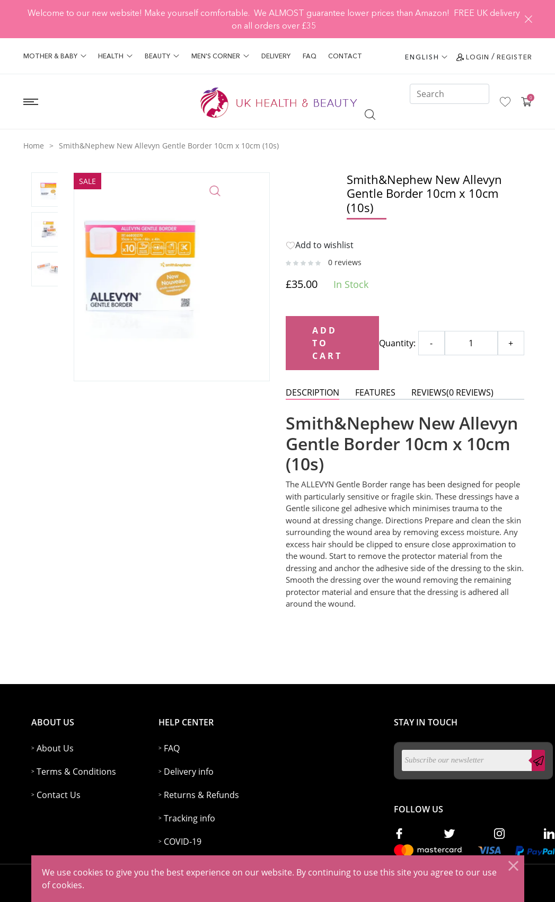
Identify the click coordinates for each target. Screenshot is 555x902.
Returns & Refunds (201, 795)
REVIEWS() (452, 392)
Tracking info (189, 818)
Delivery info (189, 771)
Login (477, 57)
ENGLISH (422, 57)
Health (115, 56)
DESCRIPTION (312, 392)
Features (375, 392)
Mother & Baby (54, 56)
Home (33, 146)
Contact (345, 56)
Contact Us (59, 795)
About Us (55, 748)
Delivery (275, 56)
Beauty (162, 56)
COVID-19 (182, 841)
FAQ (309, 56)
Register (514, 57)
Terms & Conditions (76, 771)
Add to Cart (327, 343)
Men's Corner (220, 56)
